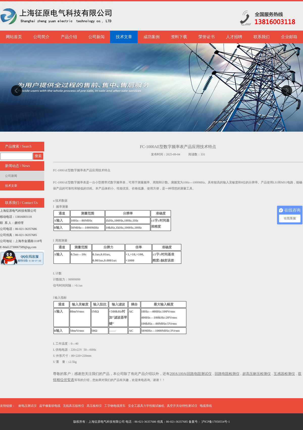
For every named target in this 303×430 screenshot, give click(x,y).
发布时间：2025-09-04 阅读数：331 (178, 154)
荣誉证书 (206, 37)
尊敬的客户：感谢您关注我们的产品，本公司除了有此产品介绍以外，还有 (111, 374)
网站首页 (14, 37)
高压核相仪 (94, 406)
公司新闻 (96, 37)
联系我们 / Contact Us (21, 203)
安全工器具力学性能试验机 (146, 406)
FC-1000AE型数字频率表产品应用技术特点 (178, 147)
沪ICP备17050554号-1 (215, 421)
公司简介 (41, 37)
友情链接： (7, 406)
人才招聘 (234, 37)
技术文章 (124, 37)
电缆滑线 (206, 406)
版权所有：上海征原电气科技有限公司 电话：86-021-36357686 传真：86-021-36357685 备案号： (137, 421)
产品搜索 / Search (18, 146)
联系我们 (262, 37)
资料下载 (179, 37)
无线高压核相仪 (73, 406)
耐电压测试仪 (27, 406)
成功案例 (151, 37)
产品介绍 (69, 37)
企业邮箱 (289, 37)
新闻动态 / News (17, 166)
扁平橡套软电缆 (49, 406)
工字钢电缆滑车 (114, 406)
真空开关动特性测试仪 (182, 406)
